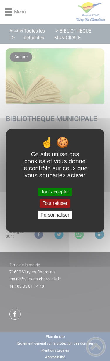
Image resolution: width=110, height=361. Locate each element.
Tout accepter (55, 191)
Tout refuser (55, 203)
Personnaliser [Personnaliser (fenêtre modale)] (55, 214)
